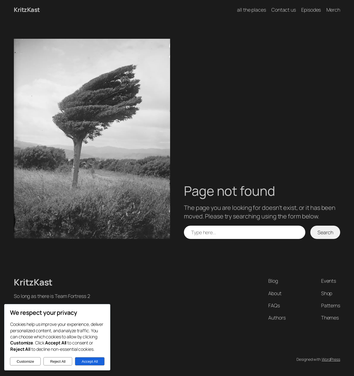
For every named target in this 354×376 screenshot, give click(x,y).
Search (325, 232)
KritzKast (27, 10)
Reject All (58, 361)
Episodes (311, 9)
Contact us (283, 9)
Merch (333, 9)
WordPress (331, 359)
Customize (25, 361)
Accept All (90, 361)
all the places (251, 9)
